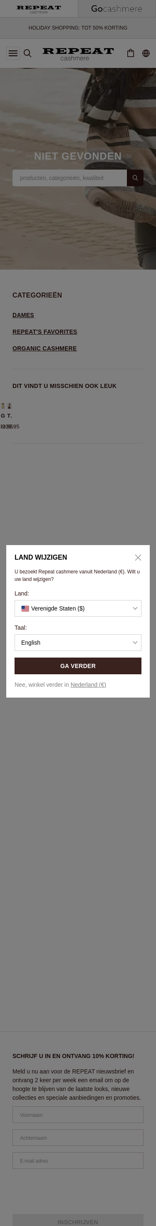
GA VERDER (78, 666)
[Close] (135, 557)
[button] (78, 608)
